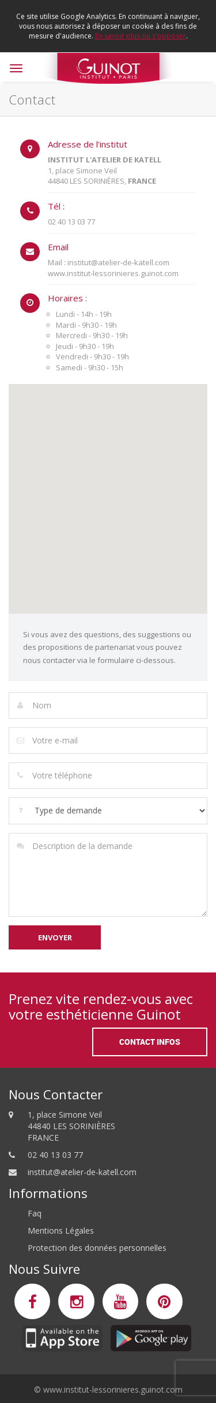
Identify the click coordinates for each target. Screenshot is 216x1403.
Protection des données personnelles (97, 1247)
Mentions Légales (61, 1230)
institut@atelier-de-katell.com (82, 1171)
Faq (34, 1213)
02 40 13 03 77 (55, 1154)
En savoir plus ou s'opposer (140, 36)
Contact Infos (149, 1041)
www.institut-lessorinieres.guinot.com (113, 1389)
